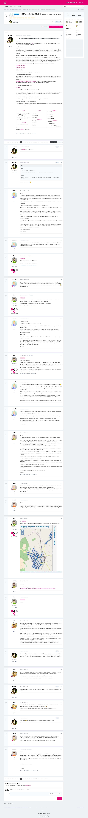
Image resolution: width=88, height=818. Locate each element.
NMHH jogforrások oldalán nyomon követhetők (26, 81)
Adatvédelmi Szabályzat (42, 813)
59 (14, 510)
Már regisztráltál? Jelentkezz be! (71, 2)
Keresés (19, 6)
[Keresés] (71, 6)
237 (14, 631)
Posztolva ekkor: (21, 35)
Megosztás (51, 21)
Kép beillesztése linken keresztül (55, 793)
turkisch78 (14, 190)
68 (25, 142)
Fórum (6, 6)
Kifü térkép (18, 87)
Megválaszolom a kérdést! (56, 26)
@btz (22, 129)
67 (23, 142)
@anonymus (23, 599)
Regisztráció (81, 2)
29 (14, 591)
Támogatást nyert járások (20, 65)
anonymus (10, 35)
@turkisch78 (23, 258)
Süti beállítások (44, 811)
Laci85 (14, 432)
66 (21, 142)
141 (16, 266)
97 (16, 157)
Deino (70, 25)
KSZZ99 (14, 733)
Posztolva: (24, 146)
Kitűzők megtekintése (14, 273)
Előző (8, 142)
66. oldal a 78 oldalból (44, 142)
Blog (11, 6)
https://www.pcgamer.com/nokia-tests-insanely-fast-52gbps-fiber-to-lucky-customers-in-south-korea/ (37, 588)
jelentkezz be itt (28, 785)
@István (23, 149)
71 (31, 142)
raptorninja (14, 580)
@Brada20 (24, 521)
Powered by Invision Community (44, 816)
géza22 (80, 25)
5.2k (13, 266)
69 (27, 142)
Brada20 (14, 500)
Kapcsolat (48, 813)
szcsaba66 (14, 749)
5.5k (10, 46)
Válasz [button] (60, 798)
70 (29, 142)
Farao (14, 620)
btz (14, 255)
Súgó (15, 6)
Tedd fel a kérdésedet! (43, 26)
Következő (35, 142)
